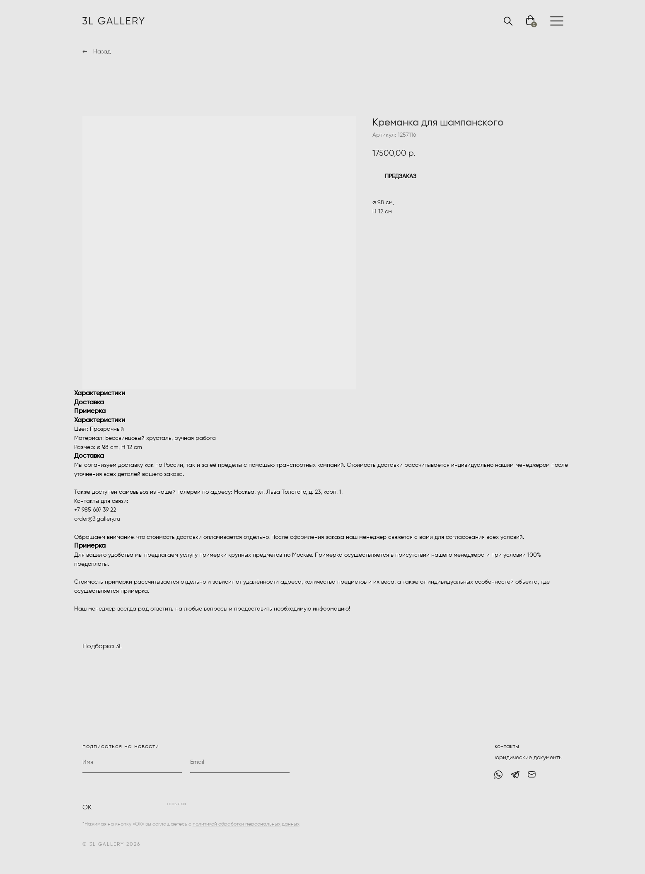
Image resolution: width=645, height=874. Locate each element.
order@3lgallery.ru (97, 519)
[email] (240, 762)
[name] (132, 762)
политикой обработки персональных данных (246, 824)
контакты (507, 746)
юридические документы (529, 758)
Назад (102, 52)
